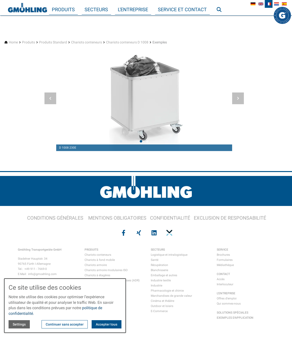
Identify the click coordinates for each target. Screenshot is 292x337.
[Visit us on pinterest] (168, 232)
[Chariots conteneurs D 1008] (127, 42)
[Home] (13, 42)
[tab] (141, 141)
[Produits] (28, 42)
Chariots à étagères (97, 275)
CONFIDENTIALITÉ (170, 218)
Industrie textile (161, 280)
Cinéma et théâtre (162, 301)
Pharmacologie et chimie (167, 290)
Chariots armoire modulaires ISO (106, 270)
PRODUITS (91, 249)
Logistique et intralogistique (169, 254)
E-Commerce (159, 311)
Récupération (159, 265)
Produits (63, 9)
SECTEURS (158, 249)
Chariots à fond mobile (100, 260)
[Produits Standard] (53, 42)
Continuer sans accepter (65, 324)
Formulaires (225, 260)
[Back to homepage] (27, 8)
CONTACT (223, 274)
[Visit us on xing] (138, 232)
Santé (154, 260)
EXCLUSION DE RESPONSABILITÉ (230, 218)
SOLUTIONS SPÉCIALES (232, 312)
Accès (221, 279)
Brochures (223, 254)
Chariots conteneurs (98, 254)
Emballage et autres (164, 275)
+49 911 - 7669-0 (35, 269)
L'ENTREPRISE (226, 293)
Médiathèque (225, 265)
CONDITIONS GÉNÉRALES (55, 218)
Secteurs (96, 9)
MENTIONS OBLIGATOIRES (117, 218)
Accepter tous (106, 324)
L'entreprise (133, 9)
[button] (50, 98)
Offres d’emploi (227, 298)
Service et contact (182, 9)
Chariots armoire (96, 265)
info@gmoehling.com (42, 274)
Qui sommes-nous (229, 303)
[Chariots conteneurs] (86, 42)
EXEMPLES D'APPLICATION (235, 317)
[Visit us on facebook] (123, 232)
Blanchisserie (159, 270)
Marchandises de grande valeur (171, 295)
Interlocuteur (225, 284)
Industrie (156, 285)
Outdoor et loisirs (162, 306)
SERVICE (222, 249)
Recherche (221, 19)
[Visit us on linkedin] (153, 232)
